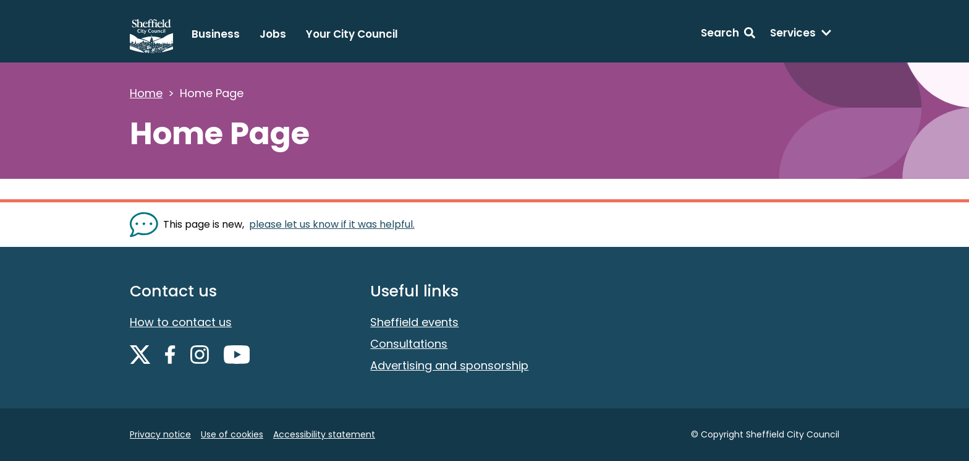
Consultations (408, 343)
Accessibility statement (324, 434)
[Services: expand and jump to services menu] (801, 35)
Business (216, 34)
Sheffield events (414, 322)
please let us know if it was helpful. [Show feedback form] (332, 224)
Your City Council (352, 34)
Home (146, 93)
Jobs (273, 34)
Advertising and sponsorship (449, 365)
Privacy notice (160, 434)
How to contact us (181, 322)
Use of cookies (232, 434)
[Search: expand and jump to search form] (728, 35)
